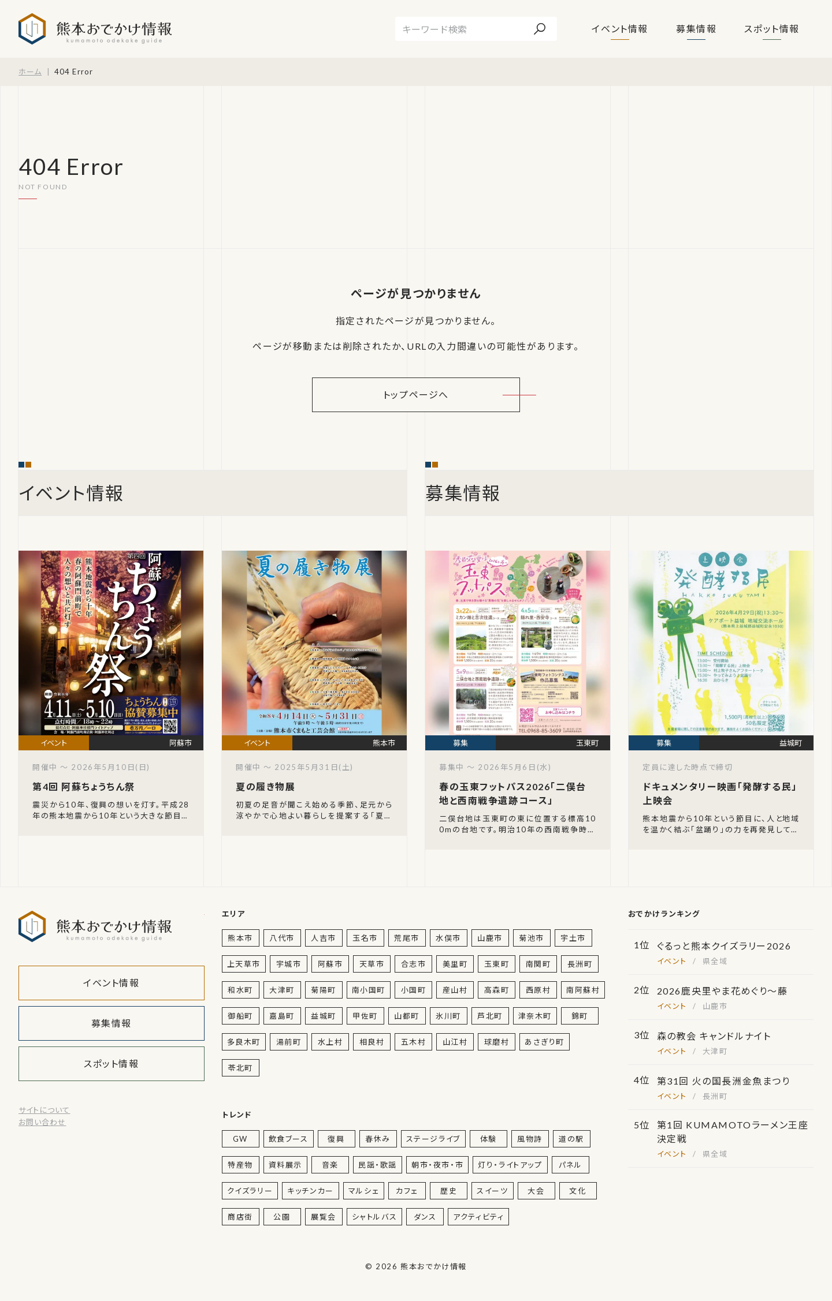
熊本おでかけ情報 (95, 29)
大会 (536, 1190)
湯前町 (289, 1041)
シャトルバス (375, 1216)
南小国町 (368, 990)
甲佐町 (365, 1015)
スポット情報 (772, 28)
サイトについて (44, 1110)
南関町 (538, 964)
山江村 (455, 1041)
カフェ (407, 1190)
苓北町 (240, 1067)
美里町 (455, 964)
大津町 (282, 990)
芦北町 (490, 1015)
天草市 (372, 964)
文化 (577, 1190)
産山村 (455, 990)
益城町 (323, 1015)
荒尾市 (406, 938)
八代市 (282, 938)
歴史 (448, 1190)
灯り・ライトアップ (510, 1164)
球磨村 (497, 1041)
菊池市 (531, 938)
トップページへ (416, 394)
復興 (336, 1138)
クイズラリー (250, 1190)
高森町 (497, 990)
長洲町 (580, 964)
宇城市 (289, 964)
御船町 (240, 1015)
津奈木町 (535, 1015)
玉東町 (497, 964)
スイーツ (492, 1190)
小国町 (413, 990)
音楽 (330, 1164)
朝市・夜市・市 (437, 1164)
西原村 (538, 990)
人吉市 (323, 938)
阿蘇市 (330, 964)
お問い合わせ (42, 1122)
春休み (378, 1138)
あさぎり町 (544, 1041)
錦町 (579, 1015)
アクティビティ (478, 1216)
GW (240, 1138)
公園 (281, 1216)
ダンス (425, 1216)
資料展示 (285, 1164)
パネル (570, 1164)
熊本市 (240, 938)
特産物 (240, 1164)
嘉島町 (282, 1015)
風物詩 (530, 1138)
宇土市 (573, 938)
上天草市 (244, 964)
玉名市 (365, 938)
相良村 (372, 1041)
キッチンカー (310, 1190)
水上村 (330, 1041)
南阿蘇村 (583, 990)
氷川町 (448, 1015)
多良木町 (244, 1041)
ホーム (30, 71)
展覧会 (323, 1216)
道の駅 (571, 1138)
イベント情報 (620, 28)
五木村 (413, 1041)
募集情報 (696, 28)
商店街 (240, 1216)
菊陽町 (323, 990)
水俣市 (448, 938)
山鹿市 (490, 938)
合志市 (413, 964)
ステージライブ (433, 1138)
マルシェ (363, 1190)
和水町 (240, 990)
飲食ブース (289, 1138)
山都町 (406, 1015)
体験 (488, 1138)
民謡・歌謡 (377, 1164)
